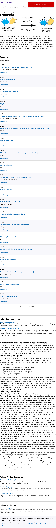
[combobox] (28, 7)
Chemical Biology (8, 13)
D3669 (2, 150)
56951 (2, 175)
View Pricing (4, 72)
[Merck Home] (8, 3)
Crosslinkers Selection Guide (8, 322)
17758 (2, 199)
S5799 (2, 269)
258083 (2, 138)
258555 (2, 282)
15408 (2, 294)
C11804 (2, 234)
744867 (2, 114)
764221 (2, 212)
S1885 (2, 222)
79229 (2, 257)
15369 (2, 77)
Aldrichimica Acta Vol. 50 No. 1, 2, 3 (10, 328)
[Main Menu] (2, 3)
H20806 (2, 101)
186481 (2, 163)
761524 (2, 65)
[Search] (53, 7)
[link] (5, 523)
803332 (2, 126)
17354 (2, 89)
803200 (2, 247)
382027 (2, 187)
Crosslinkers (16, 13)
